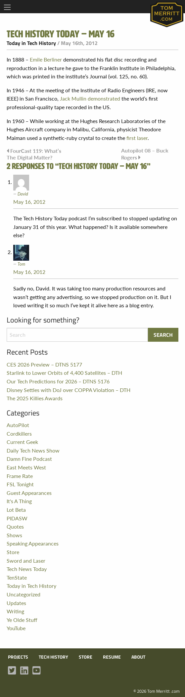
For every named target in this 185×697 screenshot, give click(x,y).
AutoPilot (18, 425)
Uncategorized (23, 594)
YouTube (16, 628)
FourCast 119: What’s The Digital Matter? (34, 154)
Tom (21, 264)
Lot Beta (16, 509)
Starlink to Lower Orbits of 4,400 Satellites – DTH (64, 372)
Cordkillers (19, 433)
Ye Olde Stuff (22, 620)
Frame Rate (20, 476)
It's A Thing (19, 501)
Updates (16, 603)
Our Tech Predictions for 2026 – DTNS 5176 (58, 381)
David (23, 194)
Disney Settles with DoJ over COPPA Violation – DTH (68, 390)
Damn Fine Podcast (29, 458)
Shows (14, 535)
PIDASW (17, 518)
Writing (15, 611)
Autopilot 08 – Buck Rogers (144, 154)
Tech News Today (27, 569)
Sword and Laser (26, 560)
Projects (18, 657)
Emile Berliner (46, 59)
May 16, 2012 (29, 201)
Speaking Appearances (33, 543)
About (138, 657)
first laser (137, 138)
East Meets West (26, 467)
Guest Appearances (29, 493)
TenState (17, 577)
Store (13, 552)
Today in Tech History (31, 43)
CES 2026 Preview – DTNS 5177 (44, 364)
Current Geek (22, 442)
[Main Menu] (7, 7)
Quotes (15, 526)
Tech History (53, 657)
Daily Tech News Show (33, 450)
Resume (112, 657)
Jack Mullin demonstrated (90, 98)
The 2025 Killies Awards (35, 398)
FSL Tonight (20, 484)
